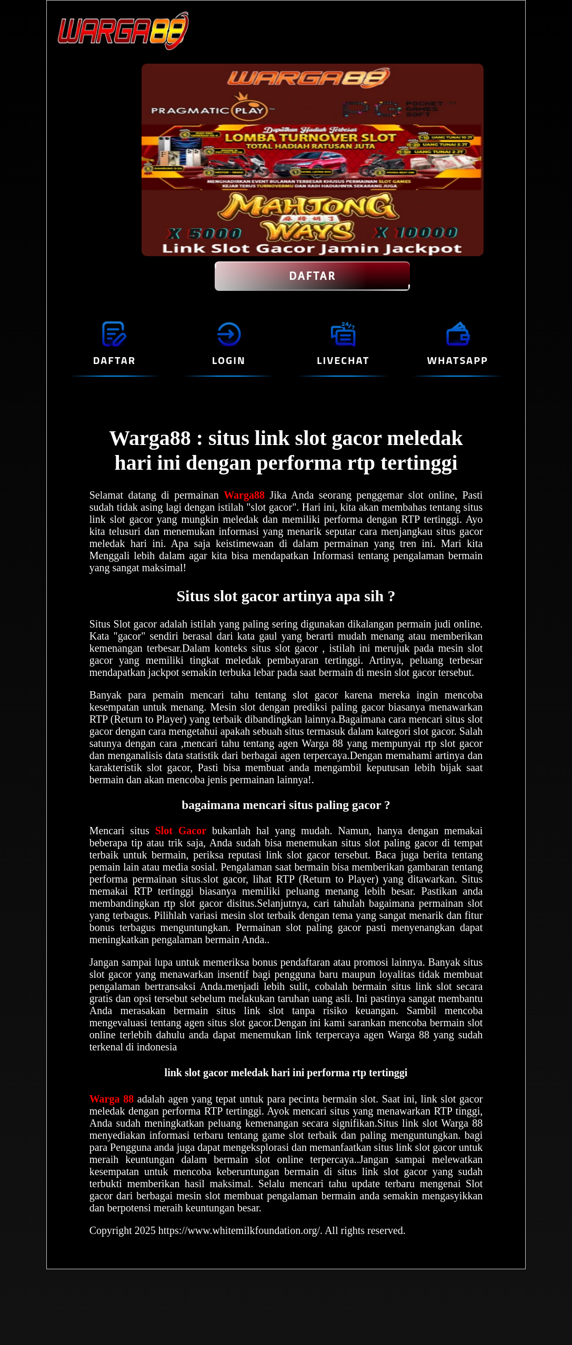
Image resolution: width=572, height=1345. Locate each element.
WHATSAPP (457, 360)
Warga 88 (113, 1099)
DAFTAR (312, 276)
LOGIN (229, 360)
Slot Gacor (180, 830)
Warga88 (246, 495)
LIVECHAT (343, 360)
